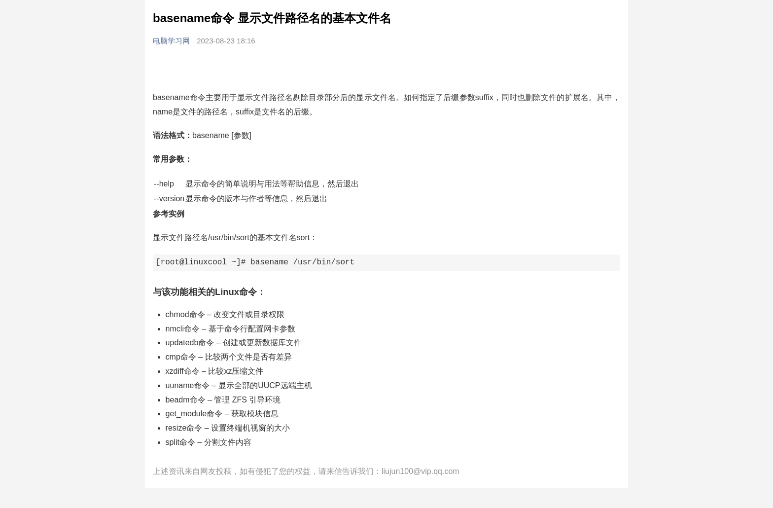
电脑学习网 (172, 40)
